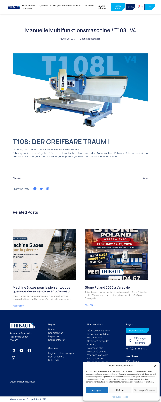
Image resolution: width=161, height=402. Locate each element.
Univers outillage (102, 7)
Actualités (27, 8)
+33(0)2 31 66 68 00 (136, 348)
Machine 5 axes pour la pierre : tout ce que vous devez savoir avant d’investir (42, 289)
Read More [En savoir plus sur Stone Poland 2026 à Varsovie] (90, 305)
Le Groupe (89, 5)
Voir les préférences (145, 390)
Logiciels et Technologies (49, 5)
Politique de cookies (120, 397)
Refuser (120, 390)
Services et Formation (73, 5)
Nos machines (29, 5)
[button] (155, 365)
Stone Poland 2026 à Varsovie (107, 287)
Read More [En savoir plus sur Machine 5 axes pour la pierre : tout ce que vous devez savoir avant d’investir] (18, 306)
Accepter (97, 390)
